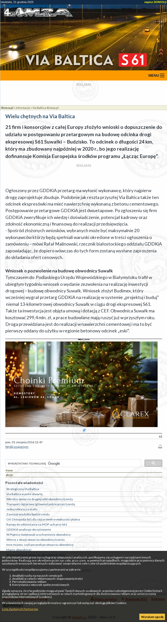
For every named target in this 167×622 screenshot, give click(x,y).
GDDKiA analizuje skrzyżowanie (28, 529)
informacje (23, 107)
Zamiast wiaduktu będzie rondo (27, 514)
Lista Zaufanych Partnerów (20, 609)
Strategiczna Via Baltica (22, 489)
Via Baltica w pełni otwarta (24, 494)
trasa (9, 470)
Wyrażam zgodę (152, 617)
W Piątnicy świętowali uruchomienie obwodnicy (38, 534)
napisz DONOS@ (155, 2)
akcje (9, 474)
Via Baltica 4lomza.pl (45, 107)
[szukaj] (73, 463)
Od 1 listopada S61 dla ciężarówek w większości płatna (43, 519)
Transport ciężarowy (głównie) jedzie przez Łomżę (40, 504)
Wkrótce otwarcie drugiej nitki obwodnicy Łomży (39, 499)
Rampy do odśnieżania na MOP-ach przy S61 (36, 524)
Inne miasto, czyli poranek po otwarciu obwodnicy (40, 545)
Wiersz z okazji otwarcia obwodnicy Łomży (35, 539)
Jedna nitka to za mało (21, 509)
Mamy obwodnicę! (19, 550)
